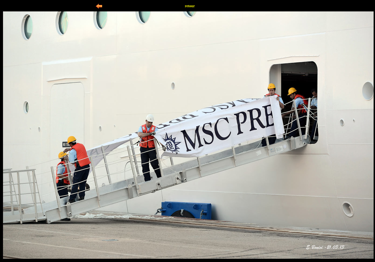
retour (190, 6)
